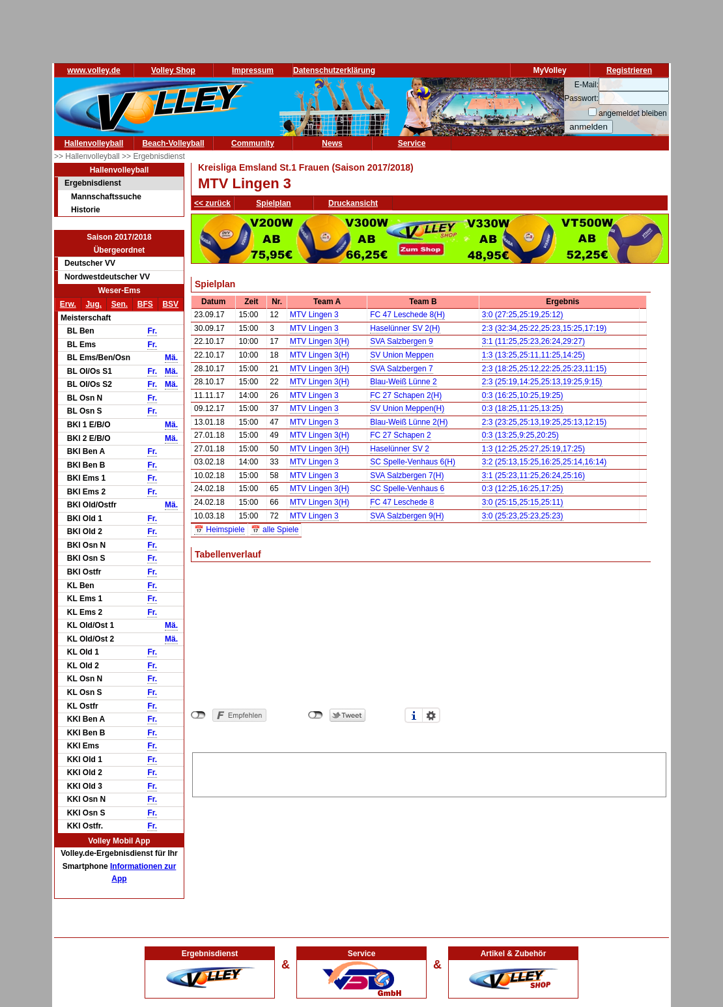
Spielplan (273, 203)
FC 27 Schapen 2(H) (406, 395)
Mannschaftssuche (106, 196)
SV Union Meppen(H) (407, 408)
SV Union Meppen (401, 355)
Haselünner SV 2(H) (405, 328)
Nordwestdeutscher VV (107, 276)
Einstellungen (431, 715)
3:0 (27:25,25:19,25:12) (522, 314)
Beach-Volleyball (173, 143)
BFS (145, 304)
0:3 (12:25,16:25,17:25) (522, 488)
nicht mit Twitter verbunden (315, 715)
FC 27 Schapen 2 (400, 435)
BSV (170, 304)
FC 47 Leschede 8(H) (407, 314)
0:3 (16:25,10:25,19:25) (522, 395)
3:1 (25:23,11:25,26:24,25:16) (533, 475)
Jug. (93, 304)
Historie (85, 209)
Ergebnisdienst (92, 183)
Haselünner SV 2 (399, 448)
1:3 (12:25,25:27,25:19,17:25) (533, 448)
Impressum (253, 70)
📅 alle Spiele (275, 529)
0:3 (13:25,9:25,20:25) (520, 435)
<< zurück (212, 203)
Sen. (119, 304)
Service (412, 143)
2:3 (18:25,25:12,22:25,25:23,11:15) (544, 368)
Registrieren (629, 70)
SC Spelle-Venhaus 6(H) (412, 461)
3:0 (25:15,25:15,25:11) (522, 502)
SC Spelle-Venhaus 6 (407, 488)
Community (252, 143)
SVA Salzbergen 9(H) (407, 515)
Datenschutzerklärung (334, 70)
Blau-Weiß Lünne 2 (403, 381)
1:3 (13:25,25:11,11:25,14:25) (533, 355)
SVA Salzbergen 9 (401, 341)
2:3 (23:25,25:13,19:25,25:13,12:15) (544, 422)
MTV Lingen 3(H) (319, 341)
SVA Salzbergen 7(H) (407, 475)
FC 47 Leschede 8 (402, 502)
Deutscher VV (89, 263)
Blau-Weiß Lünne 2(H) (408, 422)
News (332, 143)
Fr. (152, 330)
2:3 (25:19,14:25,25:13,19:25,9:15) (542, 381)
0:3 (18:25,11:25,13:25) (522, 408)
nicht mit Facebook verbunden (198, 715)
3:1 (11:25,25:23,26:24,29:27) (533, 341)
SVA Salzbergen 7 (401, 368)
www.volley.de (93, 70)
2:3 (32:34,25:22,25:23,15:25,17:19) (544, 328)
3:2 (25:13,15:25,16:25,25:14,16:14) (544, 461)
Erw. (68, 304)
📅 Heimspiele (219, 529)
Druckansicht (353, 203)
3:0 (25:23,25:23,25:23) (522, 515)
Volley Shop (173, 70)
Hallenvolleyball (94, 143)
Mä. (171, 357)
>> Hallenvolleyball (88, 156)
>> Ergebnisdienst (153, 156)
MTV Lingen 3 (314, 314)
